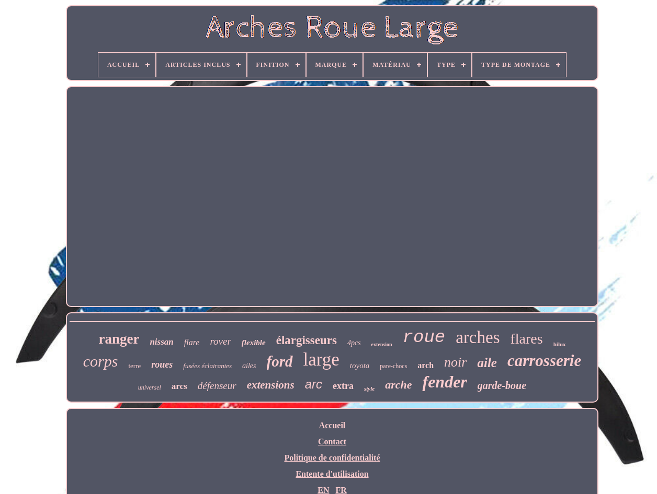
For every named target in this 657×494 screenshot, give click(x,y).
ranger (118, 339)
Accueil (332, 425)
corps (100, 361)
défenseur (217, 385)
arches (478, 337)
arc (313, 384)
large (321, 359)
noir (455, 362)
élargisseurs (306, 340)
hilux (559, 344)
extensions (270, 385)
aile (487, 363)
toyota (360, 365)
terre (134, 366)
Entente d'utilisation (332, 473)
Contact (332, 441)
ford (280, 361)
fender (444, 381)
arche (398, 384)
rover (220, 341)
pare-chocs (393, 366)
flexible (254, 342)
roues (162, 364)
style (369, 388)
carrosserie (544, 360)
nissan (161, 342)
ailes (249, 366)
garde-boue (502, 385)
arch (425, 365)
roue (424, 337)
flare (192, 342)
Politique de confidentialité (332, 457)
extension (381, 344)
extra (343, 386)
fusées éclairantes (207, 366)
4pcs (354, 343)
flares (527, 339)
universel (149, 387)
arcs (179, 386)
